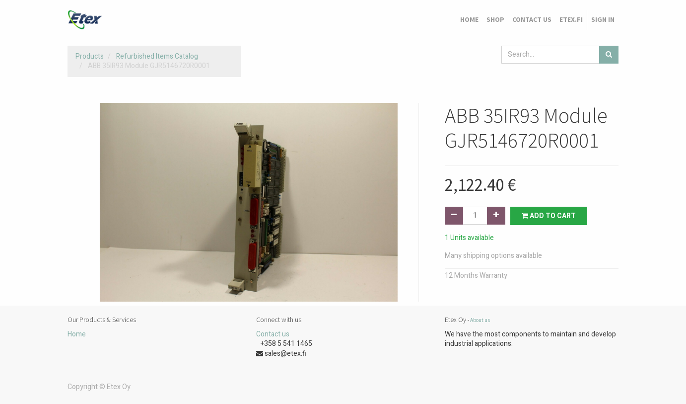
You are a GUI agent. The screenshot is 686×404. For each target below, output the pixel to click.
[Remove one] (454, 216)
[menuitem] (469, 20)
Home (77, 334)
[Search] (608, 55)
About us (480, 320)
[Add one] (496, 216)
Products (89, 56)
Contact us (272, 334)
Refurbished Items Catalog (157, 56)
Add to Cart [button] (549, 216)
